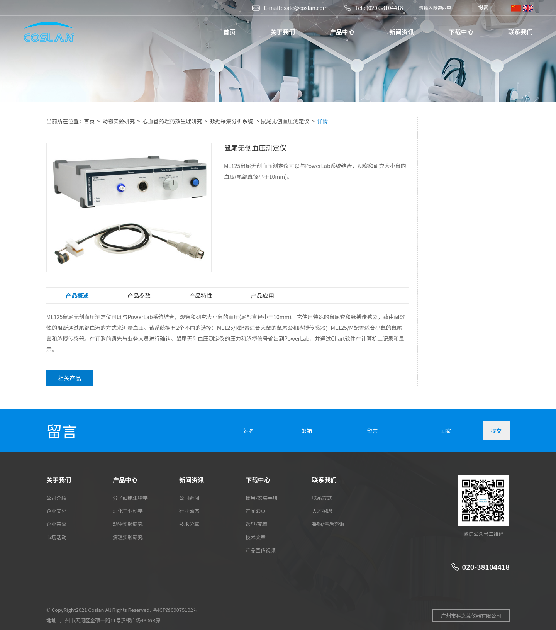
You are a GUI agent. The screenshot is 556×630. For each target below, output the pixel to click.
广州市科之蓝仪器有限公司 (471, 615)
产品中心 (342, 31)
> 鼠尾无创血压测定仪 (282, 121)
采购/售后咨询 (328, 524)
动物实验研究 (119, 121)
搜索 (483, 7)
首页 (229, 31)
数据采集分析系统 (232, 121)
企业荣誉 (56, 524)
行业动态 (189, 511)
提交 (496, 431)
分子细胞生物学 (130, 497)
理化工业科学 (128, 511)
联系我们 (520, 31)
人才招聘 (322, 511)
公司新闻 (189, 497)
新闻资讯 (401, 31)
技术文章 (256, 537)
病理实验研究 (128, 537)
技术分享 (189, 524)
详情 (322, 121)
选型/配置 (257, 524)
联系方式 (322, 497)
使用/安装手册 (262, 497)
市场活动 (56, 537)
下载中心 (461, 31)
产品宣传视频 (261, 550)
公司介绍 (56, 497)
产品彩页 (256, 511)
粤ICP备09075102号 (175, 609)
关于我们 (282, 31)
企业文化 (56, 511)
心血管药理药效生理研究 (172, 121)
